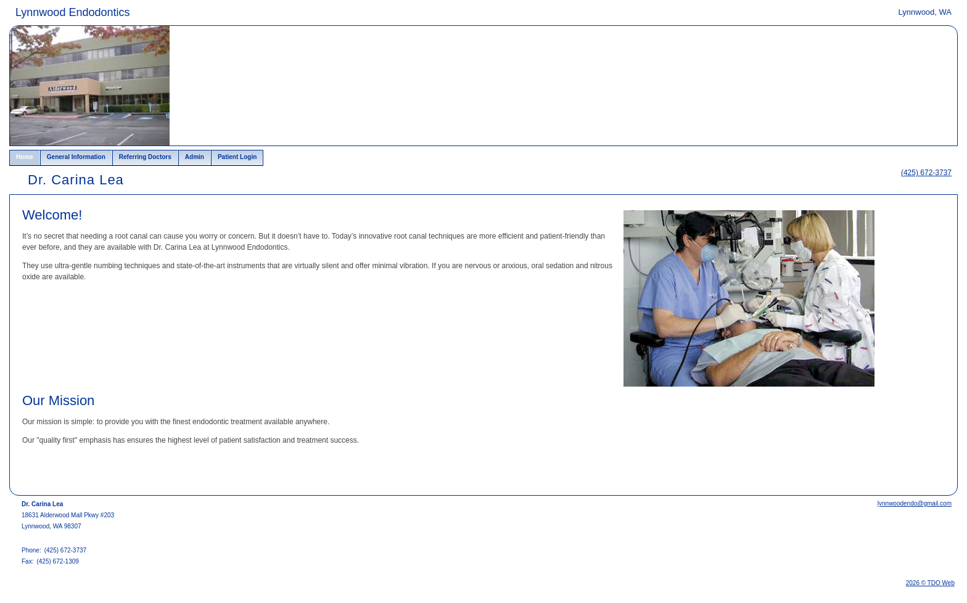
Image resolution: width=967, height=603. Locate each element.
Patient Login (237, 157)
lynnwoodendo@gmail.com (915, 503)
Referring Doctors (145, 157)
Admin (194, 157)
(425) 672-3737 (926, 172)
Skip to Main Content (43, 10)
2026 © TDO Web (930, 583)
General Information (76, 157)
